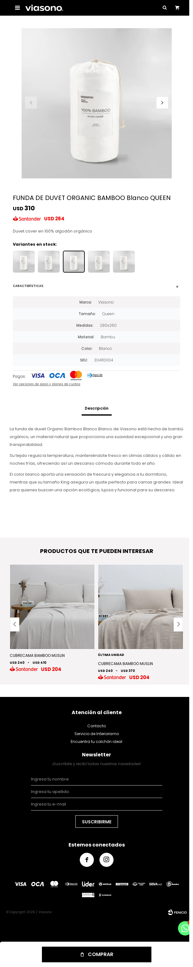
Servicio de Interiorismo (96, 733)
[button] (162, 102)
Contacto (96, 726)
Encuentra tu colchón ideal (96, 741)
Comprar (100, 954)
